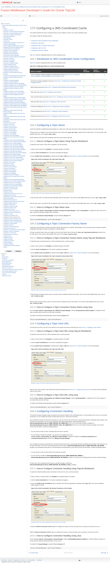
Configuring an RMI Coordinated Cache (12, 218)
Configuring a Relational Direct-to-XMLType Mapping (14, 85)
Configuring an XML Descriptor (10, 130)
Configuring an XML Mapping (9, 133)
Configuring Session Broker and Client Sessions (13, 201)
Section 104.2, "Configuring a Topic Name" (50, 92)
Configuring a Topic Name (37, 43)
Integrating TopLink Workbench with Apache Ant (13, 42)
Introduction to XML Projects (9, 122)
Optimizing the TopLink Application (10, 53)
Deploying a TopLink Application (10, 52)
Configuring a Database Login (9, 207)
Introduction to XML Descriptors (10, 127)
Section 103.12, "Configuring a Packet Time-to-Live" (56, 116)
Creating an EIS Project (8, 163)
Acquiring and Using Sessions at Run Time (12, 193)
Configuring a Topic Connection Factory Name (42, 45)
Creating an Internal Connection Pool (11, 210)
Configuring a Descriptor (8, 240)
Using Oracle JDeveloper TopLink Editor (12, 34)
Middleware (8, 7)
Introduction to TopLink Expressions (11, 226)
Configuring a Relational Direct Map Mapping (13, 100)
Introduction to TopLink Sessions (10, 188)
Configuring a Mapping (8, 244)
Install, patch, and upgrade (8, 260)
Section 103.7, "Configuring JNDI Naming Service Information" (60, 87)
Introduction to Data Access (9, 204)
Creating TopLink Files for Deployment (11, 48)
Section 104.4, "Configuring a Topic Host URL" (54, 101)
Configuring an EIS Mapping (9, 173)
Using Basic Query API (8, 225)
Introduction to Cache (8, 214)
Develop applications (6, 261)
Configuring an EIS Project (9, 165)
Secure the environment (7, 268)
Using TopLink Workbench (9, 36)
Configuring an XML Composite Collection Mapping (14, 141)
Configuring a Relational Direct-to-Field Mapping (13, 83)
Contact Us (10, 560)
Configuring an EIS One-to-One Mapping (12, 182)
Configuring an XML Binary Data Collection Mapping (14, 152)
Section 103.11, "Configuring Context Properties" (55, 111)
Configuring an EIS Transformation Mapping (13, 185)
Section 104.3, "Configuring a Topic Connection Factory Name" (65, 97)
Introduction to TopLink (8, 30)
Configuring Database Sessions (10, 203)
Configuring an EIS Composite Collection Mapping (14, 181)
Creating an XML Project (8, 124)
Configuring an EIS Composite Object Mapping (13, 179)
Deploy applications (6, 264)
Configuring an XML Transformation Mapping (13, 146)
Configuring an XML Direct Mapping (11, 135)
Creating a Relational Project (9, 64)
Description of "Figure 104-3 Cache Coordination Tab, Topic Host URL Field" (45, 383)
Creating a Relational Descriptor (10, 69)
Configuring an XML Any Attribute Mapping (12, 160)
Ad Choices (39, 560)
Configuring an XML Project (9, 126)
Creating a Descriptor (8, 239)
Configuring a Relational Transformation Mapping (14, 102)
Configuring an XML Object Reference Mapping (13, 148)
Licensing (4, 274)
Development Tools (60, 7)
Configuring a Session (8, 192)
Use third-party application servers (9, 271)
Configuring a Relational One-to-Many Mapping (13, 91)
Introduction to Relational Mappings (11, 80)
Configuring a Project (8, 237)
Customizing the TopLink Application (11, 55)
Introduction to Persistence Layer (10, 187)
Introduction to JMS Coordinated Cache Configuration (44, 40)
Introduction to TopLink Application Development (13, 31)
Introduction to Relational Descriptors (11, 67)
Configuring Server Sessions (9, 195)
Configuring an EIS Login (8, 209)
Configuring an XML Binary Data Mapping (12, 151)
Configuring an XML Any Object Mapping (12, 143)
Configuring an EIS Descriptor (9, 170)
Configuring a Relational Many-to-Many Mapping (13, 93)
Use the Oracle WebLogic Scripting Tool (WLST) (12, 269)
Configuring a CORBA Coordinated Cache (12, 220)
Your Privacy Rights (31, 560)
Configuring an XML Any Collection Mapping (13, 144)
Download (18, 251)
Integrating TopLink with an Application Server (13, 47)
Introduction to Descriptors (9, 60)
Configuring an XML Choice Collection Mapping (13, 159)
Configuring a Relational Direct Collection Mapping (14, 97)
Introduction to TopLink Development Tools (12, 33)
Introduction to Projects (8, 58)
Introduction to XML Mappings (9, 132)
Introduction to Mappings (8, 61)
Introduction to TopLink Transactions (11, 231)
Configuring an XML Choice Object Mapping (13, 157)
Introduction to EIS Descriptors (10, 166)
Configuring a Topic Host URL (38, 48)
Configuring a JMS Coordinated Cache (11, 217)
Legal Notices (16, 560)
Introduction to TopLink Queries (10, 223)
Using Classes (6, 41)
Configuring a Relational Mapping (10, 82)
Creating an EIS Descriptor (9, 168)
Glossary (5, 247)
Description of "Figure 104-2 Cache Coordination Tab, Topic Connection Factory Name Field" (48, 290)
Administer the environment (8, 266)
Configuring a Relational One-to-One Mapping (13, 86)
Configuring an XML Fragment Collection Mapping (14, 155)
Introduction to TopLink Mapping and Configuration (14, 56)
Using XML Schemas (8, 39)
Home (2, 7)
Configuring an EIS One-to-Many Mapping (12, 184)
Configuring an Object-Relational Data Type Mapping (14, 105)
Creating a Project (7, 236)
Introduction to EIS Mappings (9, 171)
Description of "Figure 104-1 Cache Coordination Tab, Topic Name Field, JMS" (46, 193)
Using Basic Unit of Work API (9, 232)
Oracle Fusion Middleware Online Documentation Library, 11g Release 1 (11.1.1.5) (33, 7)
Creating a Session (7, 190)
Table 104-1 (33, 55)
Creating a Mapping (7, 242)
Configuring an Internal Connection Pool (12, 212)
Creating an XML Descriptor (9, 129)
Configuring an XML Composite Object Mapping (13, 140)
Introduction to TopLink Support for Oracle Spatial (14, 229)
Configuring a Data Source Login (10, 206)
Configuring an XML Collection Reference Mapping (14, 149)
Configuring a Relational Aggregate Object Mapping (14, 99)
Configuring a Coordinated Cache (10, 215)
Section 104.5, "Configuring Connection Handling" (56, 106)
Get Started (4, 258)
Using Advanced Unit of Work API (10, 234)
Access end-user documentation (9, 272)
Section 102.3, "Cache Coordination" (78, 156)
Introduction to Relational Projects (10, 63)
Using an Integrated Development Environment (13, 45)
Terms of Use (23, 560)
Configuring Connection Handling (39, 50)
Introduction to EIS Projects (9, 162)
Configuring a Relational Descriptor (11, 71)
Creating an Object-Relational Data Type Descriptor (14, 75)
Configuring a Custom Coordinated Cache (12, 221)
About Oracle (4, 560)
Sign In (79, 2)
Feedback (9, 251)
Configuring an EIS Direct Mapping (11, 174)
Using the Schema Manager (9, 44)
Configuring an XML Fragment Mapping (12, 154)
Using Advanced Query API (9, 228)
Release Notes (5, 257)
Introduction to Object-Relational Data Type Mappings (15, 104)
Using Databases (7, 38)
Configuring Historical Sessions (10, 199)
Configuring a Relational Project (10, 66)
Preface (5, 28)
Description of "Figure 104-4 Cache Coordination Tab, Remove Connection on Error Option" (48, 522)
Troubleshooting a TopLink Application (11, 245)
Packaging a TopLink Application (10, 50)
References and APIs (6, 275)
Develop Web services (7, 263)
